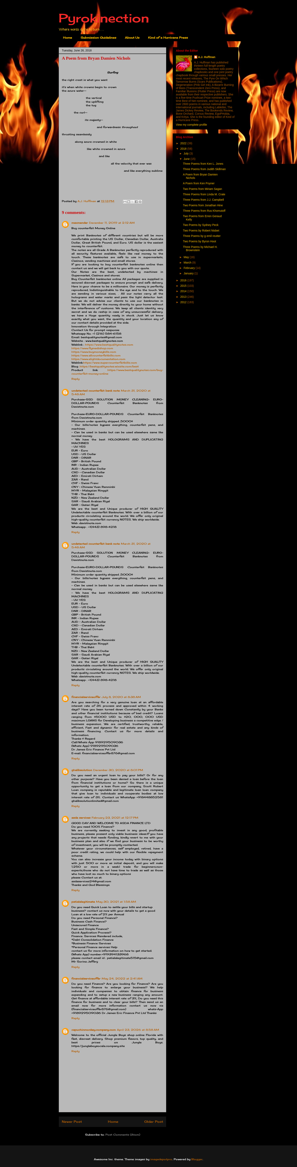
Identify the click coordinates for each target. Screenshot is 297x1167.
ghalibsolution (81, 770)
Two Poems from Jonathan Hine (203, 205)
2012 (183, 302)
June (187, 158)
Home (67, 37)
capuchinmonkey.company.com (93, 1029)
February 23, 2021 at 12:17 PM (115, 817)
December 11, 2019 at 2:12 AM (112, 222)
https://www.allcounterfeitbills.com (95, 355)
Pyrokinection (104, 18)
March (188, 262)
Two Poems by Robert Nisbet (201, 230)
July (186, 153)
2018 (183, 148)
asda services (80, 817)
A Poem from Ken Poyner (199, 183)
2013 (183, 296)
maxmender (79, 222)
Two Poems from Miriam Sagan (202, 188)
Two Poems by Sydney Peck (200, 225)
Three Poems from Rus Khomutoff (204, 210)
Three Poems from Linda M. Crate (204, 194)
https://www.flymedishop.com (92, 348)
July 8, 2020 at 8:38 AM (121, 697)
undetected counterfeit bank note (95, 390)
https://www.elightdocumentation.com (98, 359)
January (189, 273)
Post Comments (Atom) (122, 1134)
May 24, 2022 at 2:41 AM (122, 978)
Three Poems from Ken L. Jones (203, 163)
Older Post (153, 1122)
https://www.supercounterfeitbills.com (110, 362)
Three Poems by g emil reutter (202, 236)
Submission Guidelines (98, 37)
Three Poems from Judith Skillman (204, 169)
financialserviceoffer (85, 697)
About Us (132, 37)
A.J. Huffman (206, 57)
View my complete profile (191, 124)
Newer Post (72, 1122)
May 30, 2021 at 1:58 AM (116, 901)
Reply (75, 378)
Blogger (197, 1159)
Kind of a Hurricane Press (168, 37)
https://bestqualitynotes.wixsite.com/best (109, 366)
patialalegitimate (83, 901)
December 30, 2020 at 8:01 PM (118, 770)
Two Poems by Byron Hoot (199, 241)
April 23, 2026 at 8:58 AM (138, 1029)
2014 (183, 291)
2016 (183, 280)
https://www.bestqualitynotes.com (109, 344)
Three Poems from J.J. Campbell (203, 199)
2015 (183, 285)
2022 (183, 143)
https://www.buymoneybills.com (93, 351)
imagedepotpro (161, 1159)
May (187, 257)
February (190, 268)
